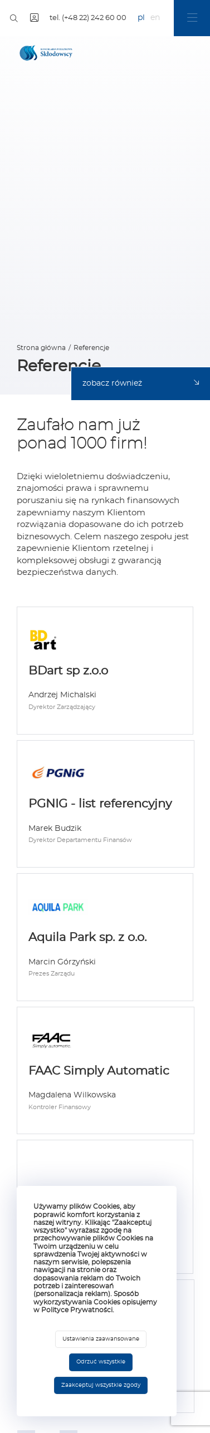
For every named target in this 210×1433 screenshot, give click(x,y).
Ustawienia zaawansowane (100, 1339)
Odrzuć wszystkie (100, 1362)
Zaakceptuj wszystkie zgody (100, 1385)
